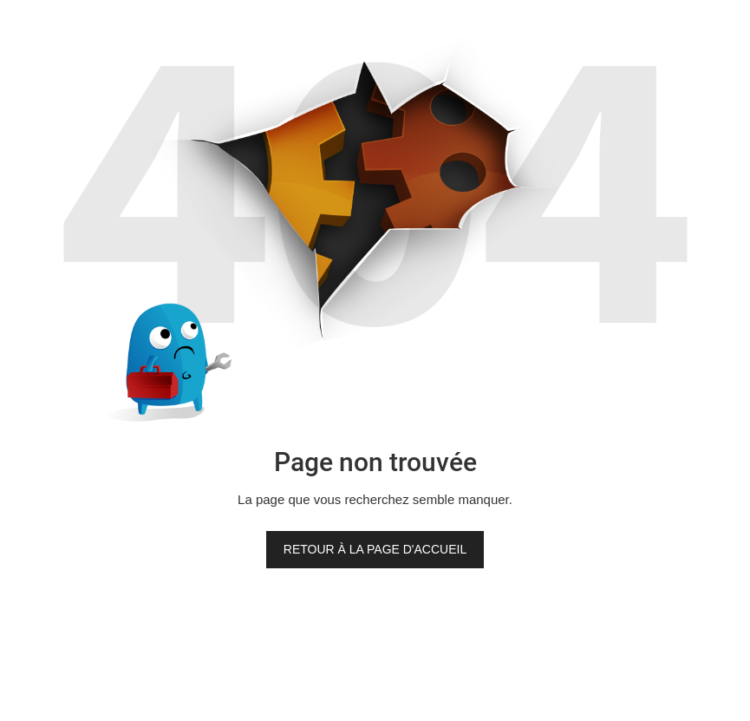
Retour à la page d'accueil (375, 549)
